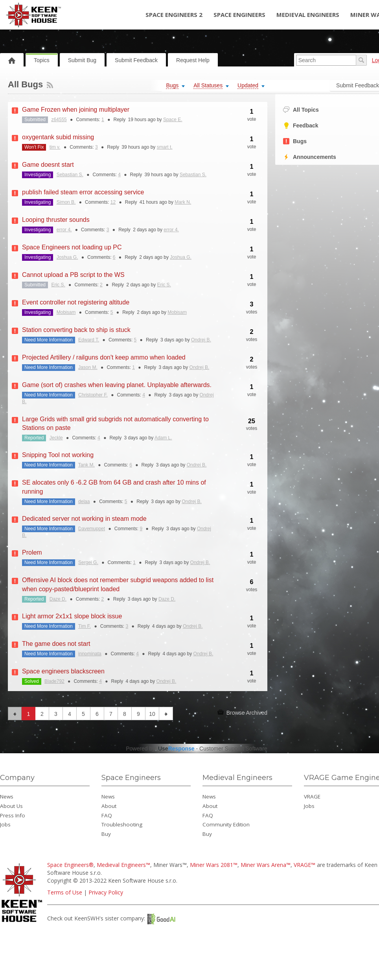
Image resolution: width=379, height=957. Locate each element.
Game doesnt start (48, 164)
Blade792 (54, 681)
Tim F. (84, 626)
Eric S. (58, 285)
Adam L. (163, 438)
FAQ (106, 815)
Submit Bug (82, 60)
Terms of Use (64, 892)
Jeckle (56, 438)
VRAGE (312, 796)
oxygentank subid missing (58, 137)
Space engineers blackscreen (63, 671)
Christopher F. (93, 395)
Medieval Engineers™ (123, 864)
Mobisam (66, 312)
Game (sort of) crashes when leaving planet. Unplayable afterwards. (117, 385)
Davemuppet (91, 528)
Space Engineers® (70, 864)
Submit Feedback (136, 60)
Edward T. (88, 340)
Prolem (32, 552)
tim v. (55, 147)
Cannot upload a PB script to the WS (73, 274)
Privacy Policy (105, 892)
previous (15, 713)
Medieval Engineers (307, 14)
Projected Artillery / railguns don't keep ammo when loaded (104, 357)
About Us (11, 805)
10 (152, 714)
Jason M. (88, 367)
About (108, 805)
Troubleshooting (121, 824)
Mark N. (183, 202)
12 (113, 202)
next (166, 713)
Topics (42, 60)
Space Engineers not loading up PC (72, 247)
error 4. (64, 229)
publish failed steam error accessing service (83, 192)
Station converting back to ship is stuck (76, 329)
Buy (106, 833)
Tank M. (86, 465)
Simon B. (66, 202)
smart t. (165, 147)
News (6, 796)
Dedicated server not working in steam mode (84, 518)
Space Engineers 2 (173, 14)
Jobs (5, 824)
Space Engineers (239, 14)
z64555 (58, 119)
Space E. (172, 119)
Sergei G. (88, 562)
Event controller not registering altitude (75, 302)
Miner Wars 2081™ (213, 864)
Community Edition (226, 824)
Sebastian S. (70, 174)
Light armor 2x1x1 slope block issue (72, 616)
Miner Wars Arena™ (266, 864)
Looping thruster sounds (56, 219)
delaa (84, 501)
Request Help (193, 60)
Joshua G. (67, 257)
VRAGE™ (304, 864)
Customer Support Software (233, 748)
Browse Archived (242, 712)
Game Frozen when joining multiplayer (75, 109)
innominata (89, 653)
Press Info (12, 815)
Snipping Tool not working (58, 455)
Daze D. (58, 599)
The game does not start (56, 643)
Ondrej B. (201, 340)
